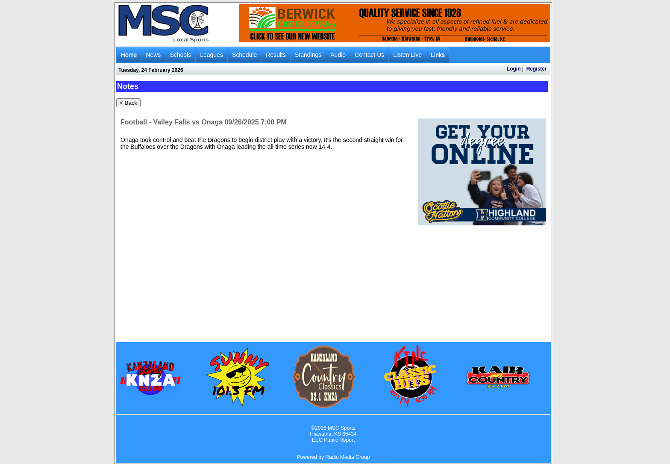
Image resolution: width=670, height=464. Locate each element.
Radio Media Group (347, 457)
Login (514, 69)
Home (129, 54)
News (153, 54)
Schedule (244, 54)
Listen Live (407, 54)
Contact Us (369, 54)
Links (438, 54)
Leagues (211, 54)
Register (536, 69)
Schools (180, 54)
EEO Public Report (333, 440)
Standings (308, 54)
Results (276, 54)
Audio (338, 54)
